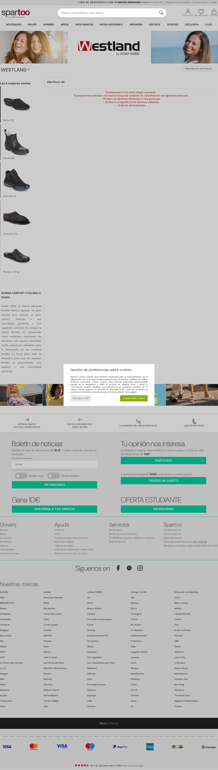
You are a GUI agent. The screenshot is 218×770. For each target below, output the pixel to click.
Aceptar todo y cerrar (134, 398)
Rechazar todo (81, 398)
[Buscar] (161, 12)
